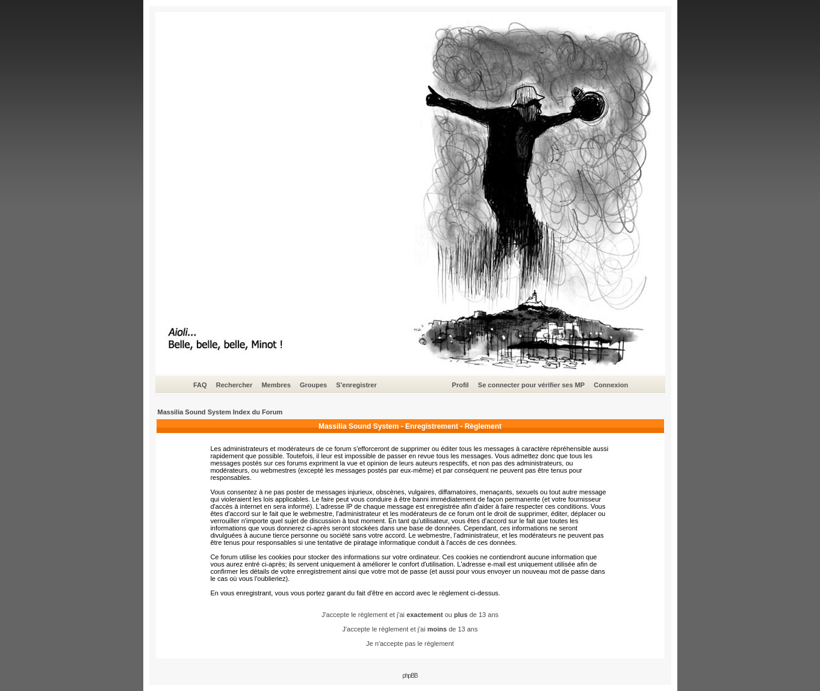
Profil (460, 384)
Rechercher (234, 384)
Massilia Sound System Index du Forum (220, 412)
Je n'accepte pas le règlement (410, 643)
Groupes (313, 384)
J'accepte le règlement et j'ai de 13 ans (410, 629)
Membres (275, 384)
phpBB (409, 675)
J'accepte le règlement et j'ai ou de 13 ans (410, 614)
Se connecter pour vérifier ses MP (531, 384)
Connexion (611, 384)
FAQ (200, 384)
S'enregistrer (356, 384)
